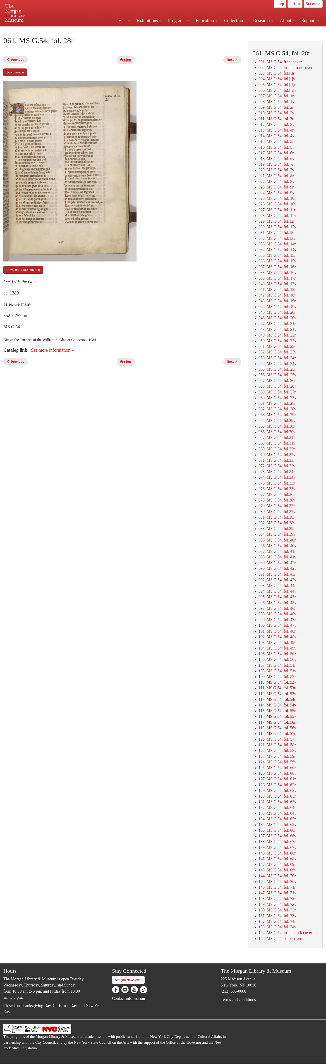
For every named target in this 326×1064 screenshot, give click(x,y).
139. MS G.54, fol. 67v (277, 847)
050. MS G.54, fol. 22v (277, 341)
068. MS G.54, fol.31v (277, 443)
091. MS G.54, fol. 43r (277, 574)
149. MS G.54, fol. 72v (277, 904)
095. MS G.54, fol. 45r (277, 597)
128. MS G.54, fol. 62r (277, 785)
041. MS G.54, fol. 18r (277, 289)
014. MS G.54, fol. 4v (276, 136)
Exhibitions (149, 20)
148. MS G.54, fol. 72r (277, 898)
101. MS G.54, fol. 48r (277, 631)
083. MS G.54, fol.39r (277, 528)
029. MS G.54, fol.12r (277, 221)
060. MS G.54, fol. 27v (277, 397)
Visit (124, 20)
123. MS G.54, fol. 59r (277, 756)
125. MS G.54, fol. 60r (277, 767)
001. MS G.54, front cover (280, 62)
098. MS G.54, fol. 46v (277, 614)
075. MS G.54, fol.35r (277, 483)
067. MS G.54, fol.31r (277, 437)
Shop (280, 4)
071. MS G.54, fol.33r (277, 460)
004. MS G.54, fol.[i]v (277, 79)
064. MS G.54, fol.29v (277, 420)
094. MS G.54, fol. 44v (277, 591)
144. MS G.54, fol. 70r (277, 876)
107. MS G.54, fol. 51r (277, 665)
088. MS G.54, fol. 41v (277, 557)
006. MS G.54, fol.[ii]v (277, 90)
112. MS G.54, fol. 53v (277, 694)
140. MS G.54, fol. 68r (277, 853)
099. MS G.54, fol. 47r (277, 619)
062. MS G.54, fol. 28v (277, 409)
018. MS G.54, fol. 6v (276, 158)
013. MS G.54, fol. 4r (276, 130)
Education (206, 20)
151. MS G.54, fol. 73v (277, 915)
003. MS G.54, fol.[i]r (277, 73)
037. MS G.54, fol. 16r (277, 267)
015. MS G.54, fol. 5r (276, 141)
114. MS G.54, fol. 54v (277, 705)
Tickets (295, 4)
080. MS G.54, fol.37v (277, 511)
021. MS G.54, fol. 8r (276, 176)
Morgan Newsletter (128, 980)
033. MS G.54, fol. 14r (277, 244)
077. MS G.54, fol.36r (277, 494)
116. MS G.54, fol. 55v (277, 716)
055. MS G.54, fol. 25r (277, 369)
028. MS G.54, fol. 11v (277, 215)
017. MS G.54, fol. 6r (276, 153)
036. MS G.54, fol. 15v (277, 261)
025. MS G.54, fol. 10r (277, 198)
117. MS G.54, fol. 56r (277, 722)
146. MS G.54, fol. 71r (277, 887)
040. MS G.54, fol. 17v (277, 284)
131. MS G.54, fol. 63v (277, 802)
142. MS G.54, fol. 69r (277, 864)
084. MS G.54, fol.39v (277, 534)
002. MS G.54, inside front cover (285, 67)
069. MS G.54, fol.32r (277, 449)
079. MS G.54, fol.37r (277, 506)
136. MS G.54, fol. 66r (277, 830)
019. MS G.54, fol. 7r (276, 164)
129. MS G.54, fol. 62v (277, 790)
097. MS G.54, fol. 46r (277, 608)
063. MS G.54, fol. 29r (277, 414)
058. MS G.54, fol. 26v (277, 386)
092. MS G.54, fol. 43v (277, 580)
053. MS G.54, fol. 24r (277, 358)
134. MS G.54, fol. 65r (277, 819)
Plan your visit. (109, 30)
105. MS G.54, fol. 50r (277, 654)
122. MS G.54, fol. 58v (277, 750)
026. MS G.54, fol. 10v (277, 204)
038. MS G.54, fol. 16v (277, 272)
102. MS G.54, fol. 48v (277, 637)
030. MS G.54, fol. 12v (277, 227)
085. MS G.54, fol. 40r (277, 540)
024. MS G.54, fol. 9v (276, 193)
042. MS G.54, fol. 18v (277, 295)
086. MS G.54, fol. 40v (277, 546)
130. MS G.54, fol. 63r (277, 796)
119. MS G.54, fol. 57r (277, 733)
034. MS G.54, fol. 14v (277, 249)
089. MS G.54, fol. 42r (277, 562)
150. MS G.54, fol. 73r (277, 910)
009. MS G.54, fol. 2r (276, 107)
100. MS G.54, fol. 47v (277, 625)
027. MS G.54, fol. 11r (277, 210)
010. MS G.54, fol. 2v (276, 113)
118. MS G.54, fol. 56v (277, 728)
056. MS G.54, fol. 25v (277, 375)
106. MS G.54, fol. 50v (277, 659)
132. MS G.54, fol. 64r (277, 807)
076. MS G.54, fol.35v (277, 489)
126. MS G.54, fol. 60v (277, 773)
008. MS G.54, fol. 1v (276, 101)
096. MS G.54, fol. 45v (277, 602)
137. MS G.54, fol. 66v (277, 836)
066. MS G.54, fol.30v (277, 432)
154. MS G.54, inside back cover (285, 932)
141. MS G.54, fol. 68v (277, 859)
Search (313, 4)
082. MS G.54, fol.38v (277, 523)
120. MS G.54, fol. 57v (277, 739)
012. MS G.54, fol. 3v (276, 124)
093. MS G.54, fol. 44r (277, 585)
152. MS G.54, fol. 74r (277, 921)
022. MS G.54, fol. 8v (276, 181)
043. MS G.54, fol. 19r (277, 301)
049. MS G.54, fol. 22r (277, 335)
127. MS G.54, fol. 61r (277, 779)
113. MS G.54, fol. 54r (277, 699)
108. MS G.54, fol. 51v (277, 671)
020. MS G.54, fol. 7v (276, 170)
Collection (235, 20)
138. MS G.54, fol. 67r (277, 841)
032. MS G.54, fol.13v (277, 238)
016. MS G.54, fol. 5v (276, 147)
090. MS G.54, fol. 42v (277, 568)
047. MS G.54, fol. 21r (277, 323)
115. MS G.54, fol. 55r (277, 711)
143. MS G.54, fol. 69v (277, 870)
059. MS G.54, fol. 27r (277, 392)
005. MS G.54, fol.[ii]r (277, 84)
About (287, 20)
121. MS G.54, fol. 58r (277, 745)
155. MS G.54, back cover (280, 938)
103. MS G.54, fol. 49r (277, 642)
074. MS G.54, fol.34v (277, 477)
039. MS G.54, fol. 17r (277, 278)
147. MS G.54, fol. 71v (277, 893)
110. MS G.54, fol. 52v (277, 682)
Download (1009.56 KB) (23, 270)
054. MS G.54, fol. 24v (277, 363)
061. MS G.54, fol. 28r (277, 403)
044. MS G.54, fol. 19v (277, 306)
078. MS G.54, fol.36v (277, 500)
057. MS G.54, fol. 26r (277, 380)
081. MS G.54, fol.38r (277, 517)
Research (263, 20)
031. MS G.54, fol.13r (277, 232)
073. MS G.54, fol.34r (277, 471)
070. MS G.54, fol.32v (277, 454)
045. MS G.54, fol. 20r (277, 312)
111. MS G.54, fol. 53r (277, 688)
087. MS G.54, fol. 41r (277, 551)
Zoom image (15, 72)
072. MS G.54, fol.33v (277, 466)
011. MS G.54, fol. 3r (276, 119)
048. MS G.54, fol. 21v (277, 329)
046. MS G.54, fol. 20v (277, 318)
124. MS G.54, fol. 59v (277, 762)
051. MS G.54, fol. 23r (277, 346)
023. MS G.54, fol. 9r (276, 187)
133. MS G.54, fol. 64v (277, 813)
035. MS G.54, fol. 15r (277, 255)
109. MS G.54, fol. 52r (277, 676)
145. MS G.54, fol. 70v (277, 881)
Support (310, 20)
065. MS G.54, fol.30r (277, 426)
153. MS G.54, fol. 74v (277, 927)
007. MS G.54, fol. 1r (276, 96)
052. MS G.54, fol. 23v (277, 352)
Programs (178, 20)
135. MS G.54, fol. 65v (277, 824)
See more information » (52, 350)
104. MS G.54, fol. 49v (277, 648)
